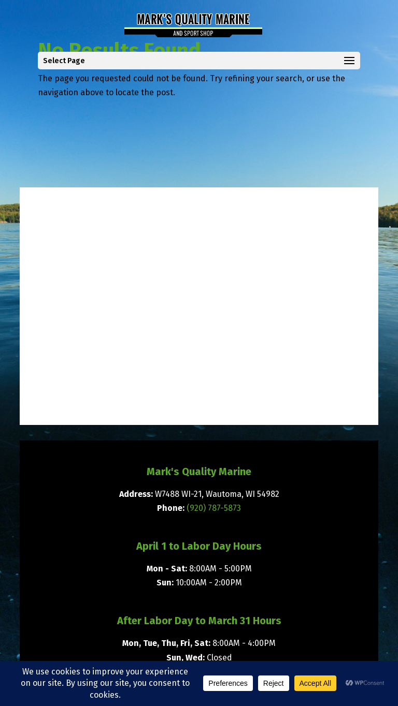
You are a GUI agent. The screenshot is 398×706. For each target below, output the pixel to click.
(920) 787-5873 (214, 508)
